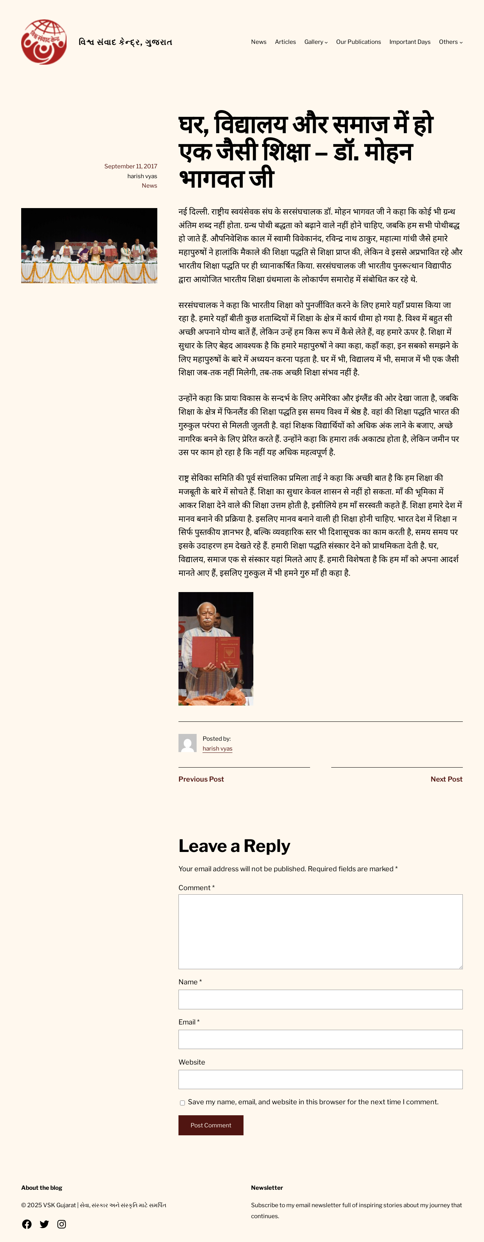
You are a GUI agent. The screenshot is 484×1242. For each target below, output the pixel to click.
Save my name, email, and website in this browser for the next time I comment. (313, 1102)
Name (190, 982)
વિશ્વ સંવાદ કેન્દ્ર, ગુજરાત (126, 42)
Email (189, 1022)
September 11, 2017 (130, 166)
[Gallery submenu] (326, 42)
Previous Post (201, 779)
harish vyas (218, 748)
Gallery (313, 41)
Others (448, 41)
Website (191, 1062)
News (149, 185)
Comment (196, 888)
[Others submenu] (461, 42)
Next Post (447, 779)
